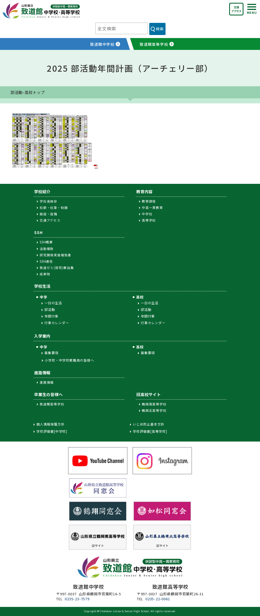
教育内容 (144, 191)
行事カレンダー (56, 322)
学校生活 (42, 286)
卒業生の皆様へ (48, 394)
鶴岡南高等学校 (154, 404)
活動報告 (47, 248)
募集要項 (51, 352)
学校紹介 (42, 191)
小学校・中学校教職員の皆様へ (69, 360)
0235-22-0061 (157, 598)
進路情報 (42, 372)
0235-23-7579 (77, 598)
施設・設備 (48, 214)
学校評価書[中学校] (51, 431)
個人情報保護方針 (50, 424)
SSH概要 (46, 242)
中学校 (147, 214)
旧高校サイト (148, 394)
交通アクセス (236, 9)
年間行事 (51, 316)
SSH (38, 232)
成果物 (45, 274)
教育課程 (149, 201)
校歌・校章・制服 (54, 207)
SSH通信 (46, 261)
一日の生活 (53, 302)
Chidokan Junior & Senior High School (124, 611)
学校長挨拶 (48, 201)
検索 (160, 28)
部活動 (49, 309)
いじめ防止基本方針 (148, 424)
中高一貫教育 (152, 207)
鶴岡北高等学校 (154, 410)
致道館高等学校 (52, 404)
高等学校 (149, 220)
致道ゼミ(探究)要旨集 (57, 267)
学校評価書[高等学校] (150, 431)
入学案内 (42, 336)
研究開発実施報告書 (55, 255)
